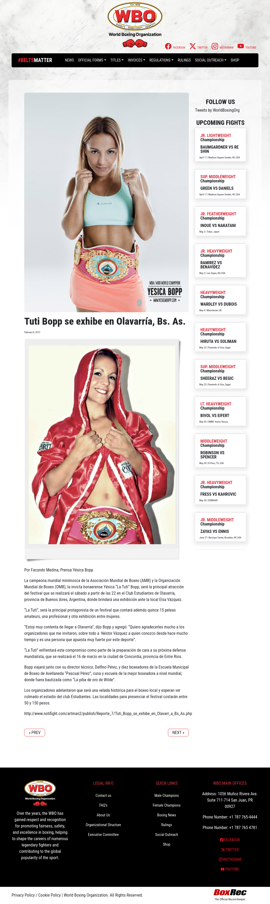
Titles (115, 60)
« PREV (35, 732)
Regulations (160, 60)
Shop (235, 60)
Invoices (135, 60)
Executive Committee (103, 834)
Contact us (103, 795)
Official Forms (90, 60)
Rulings (184, 60)
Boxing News (166, 815)
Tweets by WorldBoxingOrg (217, 110)
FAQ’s (103, 805)
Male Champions (167, 795)
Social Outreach (209, 60)
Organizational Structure (103, 825)
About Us (103, 815)
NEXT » (178, 732)
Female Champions (167, 805)
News (69, 60)
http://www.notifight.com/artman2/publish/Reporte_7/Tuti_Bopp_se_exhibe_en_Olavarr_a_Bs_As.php (108, 713)
